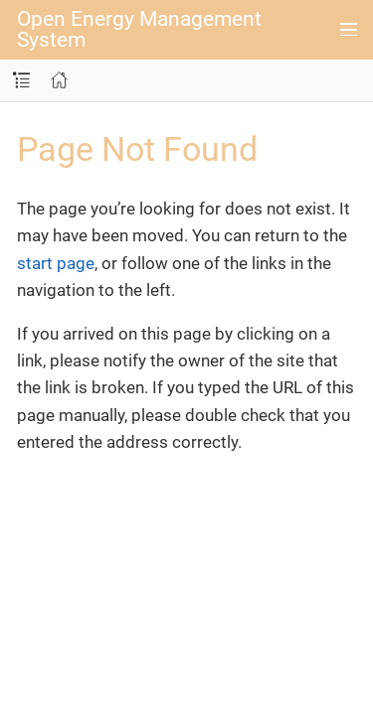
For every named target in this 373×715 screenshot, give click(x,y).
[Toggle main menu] (348, 30)
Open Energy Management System (139, 30)
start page (55, 263)
